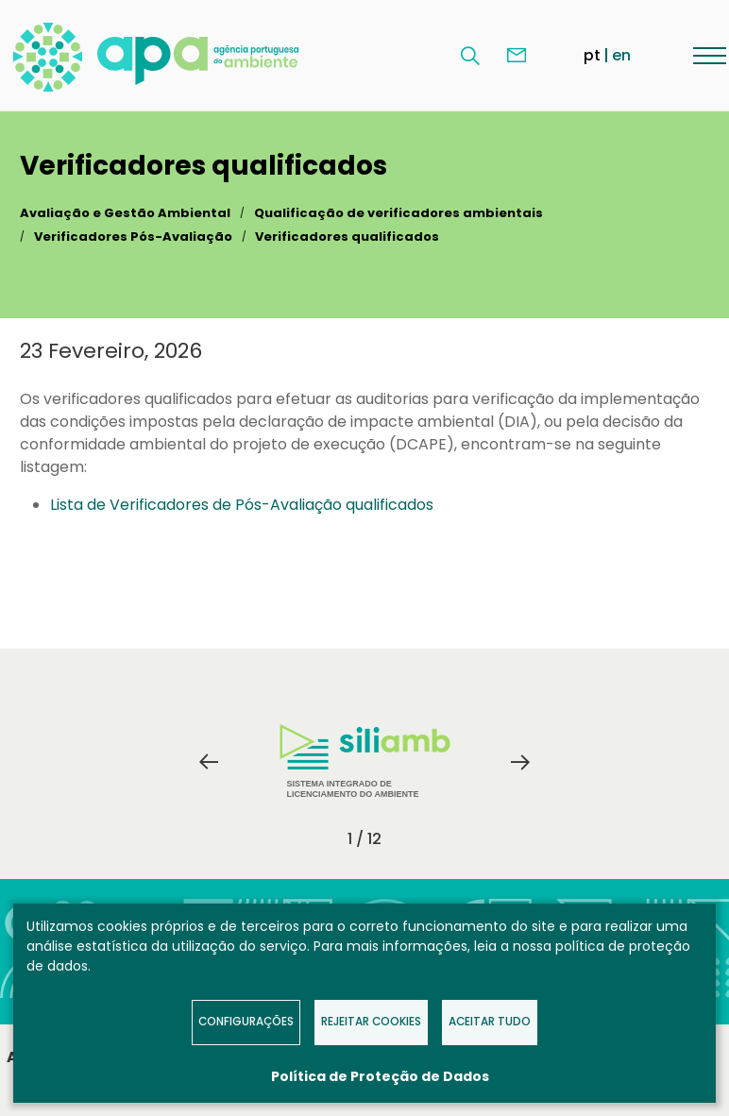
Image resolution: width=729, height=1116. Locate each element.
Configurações (246, 1021)
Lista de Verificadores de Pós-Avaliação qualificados (241, 505)
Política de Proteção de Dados (380, 1076)
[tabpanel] (364, 762)
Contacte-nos (516, 55)
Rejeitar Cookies (371, 1021)
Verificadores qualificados (347, 236)
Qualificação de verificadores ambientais (398, 213)
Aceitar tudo (490, 1021)
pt (592, 55)
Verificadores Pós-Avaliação (133, 236)
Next (520, 761)
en (621, 55)
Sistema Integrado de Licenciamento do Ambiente (365, 761)
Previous (208, 761)
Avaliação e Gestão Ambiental (125, 213)
